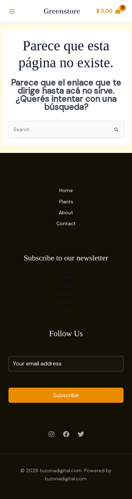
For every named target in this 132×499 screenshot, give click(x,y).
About (66, 212)
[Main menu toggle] (12, 11)
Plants (66, 201)
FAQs (66, 310)
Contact (66, 223)
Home (66, 190)
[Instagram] (51, 434)
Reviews (66, 301)
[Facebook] (66, 434)
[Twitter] (81, 434)
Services (66, 293)
